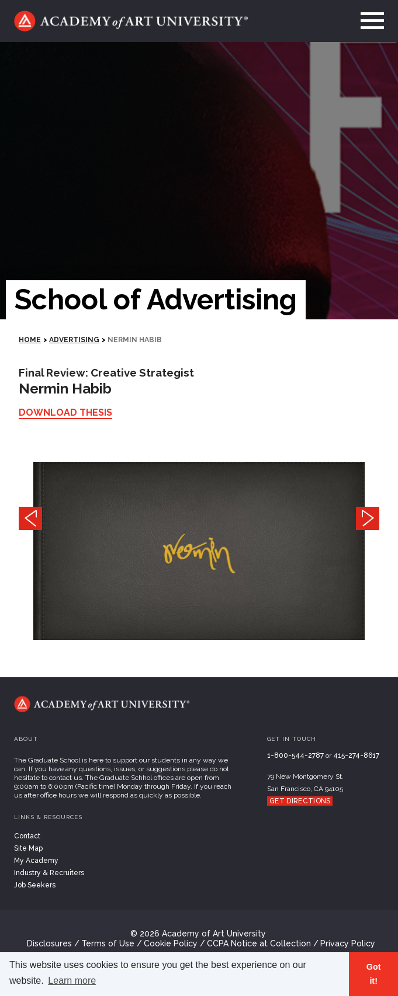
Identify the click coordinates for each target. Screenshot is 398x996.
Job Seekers (35, 885)
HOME (30, 340)
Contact (27, 836)
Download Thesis (65, 412)
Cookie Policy (171, 943)
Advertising (74, 340)
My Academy (36, 860)
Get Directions (299, 801)
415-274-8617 (356, 755)
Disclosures (49, 943)
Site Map (28, 848)
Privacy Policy (347, 943)
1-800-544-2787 (295, 755)
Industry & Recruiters (49, 873)
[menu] (369, 21)
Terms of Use (107, 943)
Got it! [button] (373, 973)
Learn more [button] (72, 980)
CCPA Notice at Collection (259, 943)
